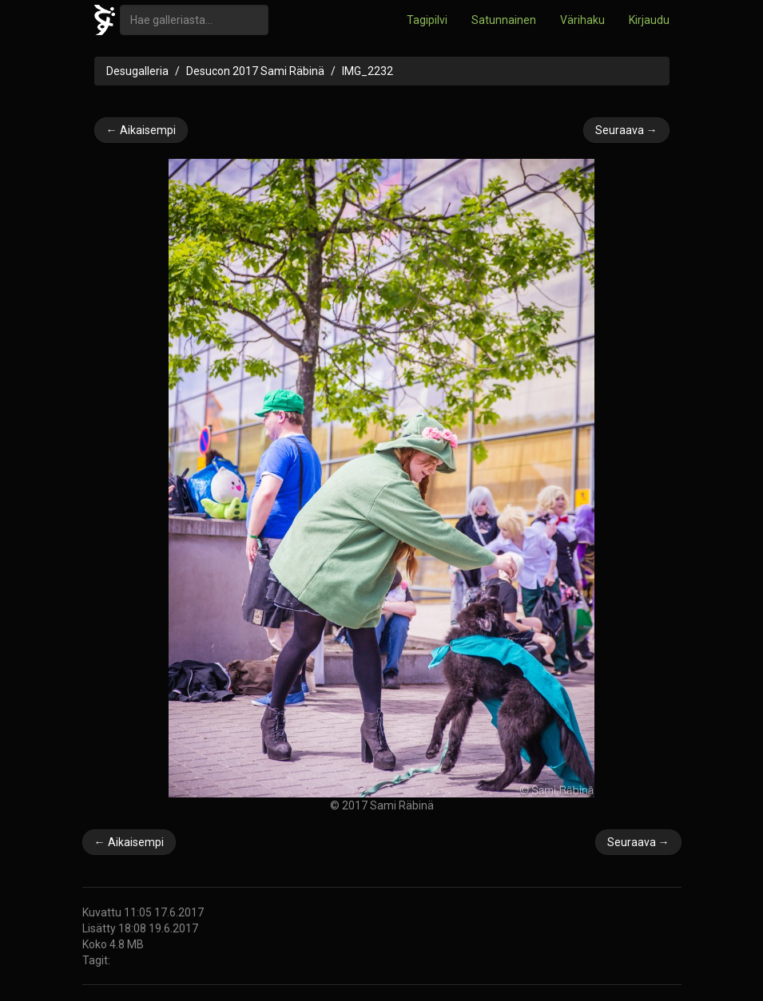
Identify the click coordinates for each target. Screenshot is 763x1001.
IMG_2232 (367, 71)
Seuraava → (626, 130)
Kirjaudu (649, 20)
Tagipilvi (427, 20)
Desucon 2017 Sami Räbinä (255, 71)
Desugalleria (137, 71)
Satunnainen (503, 20)
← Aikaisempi (141, 130)
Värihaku (582, 20)
